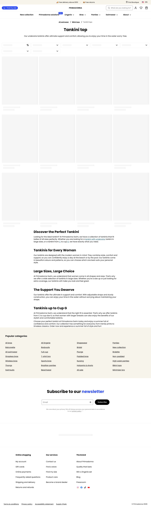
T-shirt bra (46, 356)
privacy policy (76, 411)
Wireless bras (11, 361)
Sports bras (46, 361)
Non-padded (119, 356)
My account (21, 461)
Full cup (44, 352)
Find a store (51, 467)
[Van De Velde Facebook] (81, 488)
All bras (8, 343)
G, (68, 241)
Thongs (8, 365)
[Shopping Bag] (146, 8)
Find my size (9, 8)
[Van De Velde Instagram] (77, 488)
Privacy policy (26, 504)
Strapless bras (11, 356)
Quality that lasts (84, 467)
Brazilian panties (48, 365)
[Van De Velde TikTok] (85, 488)
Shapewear (82, 343)
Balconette (10, 347)
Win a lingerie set (84, 472)
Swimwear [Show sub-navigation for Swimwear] (112, 14)
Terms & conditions (11, 504)
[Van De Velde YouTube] (88, 488)
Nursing (80, 361)
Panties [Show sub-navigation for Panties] (95, 14)
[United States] (145, 2)
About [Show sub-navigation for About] (127, 14)
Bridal (79, 347)
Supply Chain (61, 504)
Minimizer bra (119, 370)
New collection (26, 14)
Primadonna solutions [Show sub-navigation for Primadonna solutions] (50, 14)
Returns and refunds (25, 487)
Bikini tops (76, 22)
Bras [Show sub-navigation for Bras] (83, 14)
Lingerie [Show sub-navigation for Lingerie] (69, 14)
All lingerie (45, 343)
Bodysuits (45, 347)
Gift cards (20, 467)
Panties (116, 343)
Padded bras (83, 356)
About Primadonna (85, 461)
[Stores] (132, 2)
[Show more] (83, 411)
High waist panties (121, 361)
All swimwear (64, 22)
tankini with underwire (95, 239)
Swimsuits (9, 370)
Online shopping (23, 455)
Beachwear (46, 370)
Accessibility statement (44, 504)
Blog (78, 477)
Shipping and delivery (25, 482)
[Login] (135, 8)
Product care (52, 477)
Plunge (80, 352)
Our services (52, 455)
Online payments (23, 472)
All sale (80, 370)
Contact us (51, 461)
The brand (81, 455)
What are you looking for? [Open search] (119, 8)
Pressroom (81, 482)
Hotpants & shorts (85, 365)
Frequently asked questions (28, 477)
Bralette (116, 352)
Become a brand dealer (57, 482)
